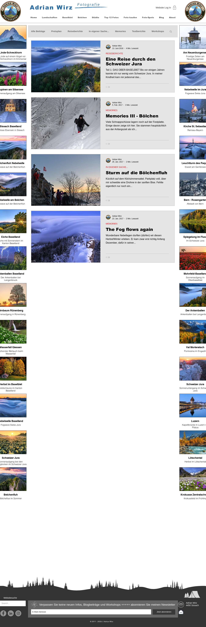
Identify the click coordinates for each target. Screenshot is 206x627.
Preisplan (56, 31)
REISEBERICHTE (114, 53)
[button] (49, 17)
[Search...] (10, 603)
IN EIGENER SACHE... (117, 167)
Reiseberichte (75, 31)
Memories (120, 31)
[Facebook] (3, 613)
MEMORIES (111, 110)
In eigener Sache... (99, 31)
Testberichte (138, 31)
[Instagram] (18, 613)
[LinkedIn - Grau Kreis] (11, 613)
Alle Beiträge (38, 31)
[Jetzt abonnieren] (164, 612)
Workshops (158, 31)
